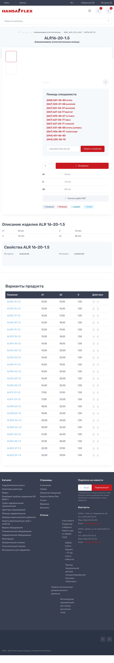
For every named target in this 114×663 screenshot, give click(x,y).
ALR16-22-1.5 (14, 385)
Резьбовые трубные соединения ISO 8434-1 (19, 498)
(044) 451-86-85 (56, 135)
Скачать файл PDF (75, 198)
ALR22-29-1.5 (14, 455)
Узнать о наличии (92, 149)
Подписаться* (102, 487)
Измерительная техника (13, 542)
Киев (5, 3)
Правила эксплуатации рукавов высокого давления (62, 590)
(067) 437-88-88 (64, 127)
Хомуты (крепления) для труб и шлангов (16, 522)
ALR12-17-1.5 (13, 315)
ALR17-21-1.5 (13, 392)
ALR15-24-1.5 (14, 371)
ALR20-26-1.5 (14, 427)
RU (70, 3)
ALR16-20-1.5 (14, 378)
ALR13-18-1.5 (14, 336)
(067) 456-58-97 (62, 131)
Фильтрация (8, 539)
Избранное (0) (87, 3)
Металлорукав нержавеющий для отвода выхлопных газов (67, 606)
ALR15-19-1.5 (13, 364)
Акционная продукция (50, 493)
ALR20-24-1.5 (14, 420)
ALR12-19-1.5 (13, 329)
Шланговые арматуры (12, 489)
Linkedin (75, 207)
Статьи (43, 500)
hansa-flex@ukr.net (92, 523)
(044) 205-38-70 (56, 139)
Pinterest (62, 207)
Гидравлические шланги (13, 485)
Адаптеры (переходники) (13, 510)
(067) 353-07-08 (61, 104)
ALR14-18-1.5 (14, 343)
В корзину (82, 165)
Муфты (5, 493)
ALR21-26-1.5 (14, 434)
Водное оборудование (12, 528)
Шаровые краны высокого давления (19, 517)
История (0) (105, 3)
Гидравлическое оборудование (16, 535)
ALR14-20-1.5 (14, 350)
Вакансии (44, 504)
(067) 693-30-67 (60, 116)
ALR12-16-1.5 (13, 308)
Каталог (6, 480)
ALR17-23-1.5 (14, 399)
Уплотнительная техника (13, 546)
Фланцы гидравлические (13, 513)
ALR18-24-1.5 (14, 413)
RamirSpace (46, 651)
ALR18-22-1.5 (14, 406)
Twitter (88, 207)
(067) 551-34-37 (61, 108)
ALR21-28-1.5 (14, 441)
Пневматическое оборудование (17, 531)
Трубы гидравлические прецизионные (13, 504)
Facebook (49, 207)
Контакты (44, 508)
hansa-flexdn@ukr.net (93, 542)
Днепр (22, 3)
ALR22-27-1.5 (14, 448)
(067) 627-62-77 (60, 112)
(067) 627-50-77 (59, 119)
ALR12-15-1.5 (13, 301)
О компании (45, 485)
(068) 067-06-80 (59, 100)
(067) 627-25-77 (60, 123)
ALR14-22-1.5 (14, 357)
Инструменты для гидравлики (16, 550)
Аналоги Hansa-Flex (49, 496)
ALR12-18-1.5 (14, 322)
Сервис (43, 489)
